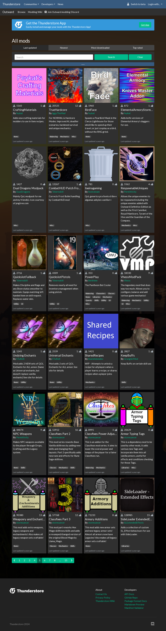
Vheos (127, 280)
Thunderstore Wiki (105, 601)
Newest (64, 47)
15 (66, 560)
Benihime (92, 280)
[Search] (53, 57)
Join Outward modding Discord (62, 12)
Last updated (30, 47)
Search (111, 57)
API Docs (129, 594)
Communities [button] (30, 4)
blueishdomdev (95, 358)
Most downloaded (100, 47)
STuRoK (20, 358)
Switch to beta (136, 4)
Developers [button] (47, 4)
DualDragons (23, 191)
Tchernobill (57, 191)
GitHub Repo (131, 597)
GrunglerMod (131, 358)
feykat (19, 113)
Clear (140, 57)
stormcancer (58, 437)
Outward (8, 12)
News (60, 4)
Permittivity (130, 191)
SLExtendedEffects (134, 522)
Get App (145, 24)
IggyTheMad (58, 113)
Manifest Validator (134, 607)
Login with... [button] (154, 4)
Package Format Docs (135, 601)
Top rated (138, 47)
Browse (21, 12)
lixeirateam (94, 191)
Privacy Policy (102, 597)
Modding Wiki (35, 12)
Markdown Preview (134, 604)
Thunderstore (11, 4)
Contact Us (101, 594)
